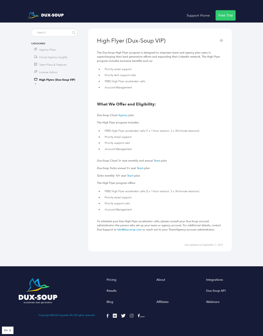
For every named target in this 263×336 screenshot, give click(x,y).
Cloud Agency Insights (53, 57)
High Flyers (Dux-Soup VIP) (54, 81)
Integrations (214, 280)
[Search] (54, 32)
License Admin (48, 72)
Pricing (111, 280)
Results (111, 291)
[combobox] (7, 330)
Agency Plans (47, 50)
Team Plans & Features (53, 65)
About (160, 280)
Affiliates (162, 302)
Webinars (212, 302)
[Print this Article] (221, 41)
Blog (110, 302)
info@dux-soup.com (129, 229)
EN (6, 330)
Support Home (198, 15)
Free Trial (225, 15)
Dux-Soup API (216, 291)
